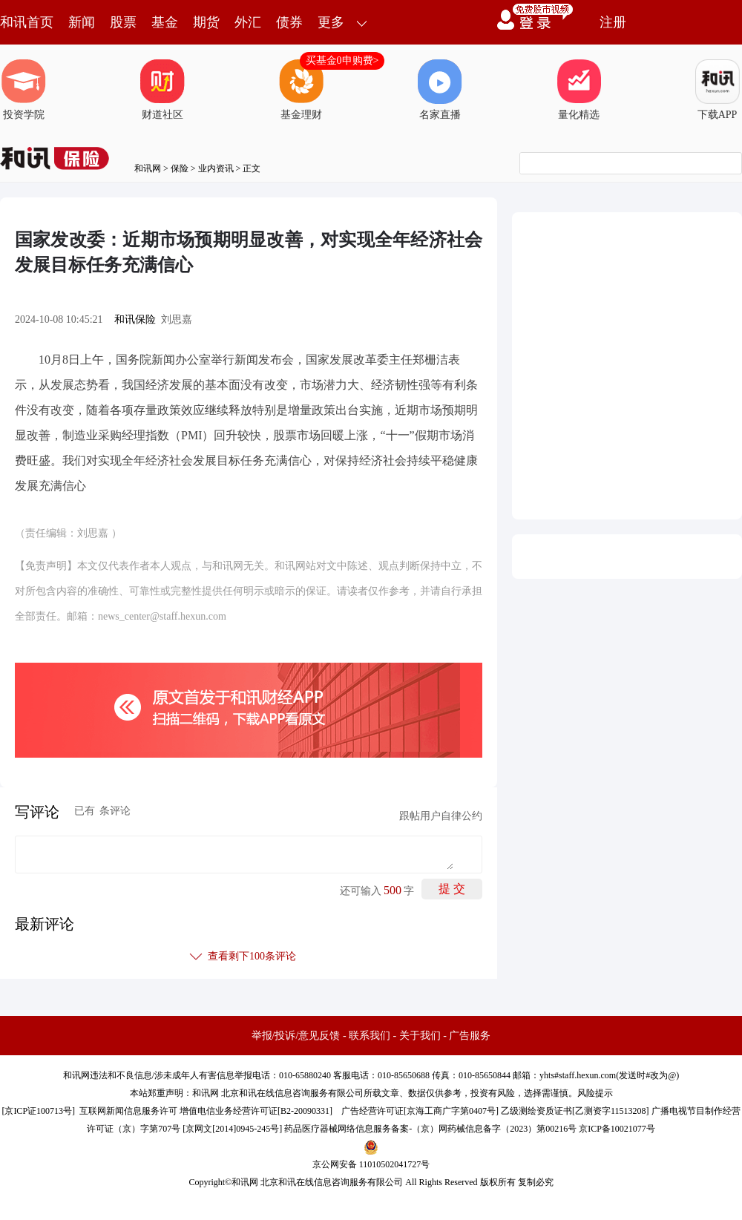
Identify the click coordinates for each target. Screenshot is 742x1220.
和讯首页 (26, 22)
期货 (206, 22)
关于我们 (420, 1035)
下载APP (717, 89)
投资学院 (23, 89)
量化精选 (578, 89)
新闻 (81, 22)
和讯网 (147, 168)
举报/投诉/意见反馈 (296, 1035)
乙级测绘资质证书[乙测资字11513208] (575, 1111)
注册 (613, 22)
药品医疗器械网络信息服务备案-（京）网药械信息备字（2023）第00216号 (430, 1129)
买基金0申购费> (342, 60)
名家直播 (440, 89)
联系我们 (369, 1035)
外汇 (247, 22)
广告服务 (469, 1035)
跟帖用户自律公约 (440, 815)
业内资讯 (216, 168)
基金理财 (301, 89)
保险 (179, 168)
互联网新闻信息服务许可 (128, 1111)
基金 (164, 22)
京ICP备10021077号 (617, 1129)
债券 (289, 22)
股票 (123, 22)
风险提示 (595, 1093)
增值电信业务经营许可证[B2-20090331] (256, 1111)
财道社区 (162, 89)
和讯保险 (135, 319)
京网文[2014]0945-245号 (232, 1129)
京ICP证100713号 (38, 1111)
